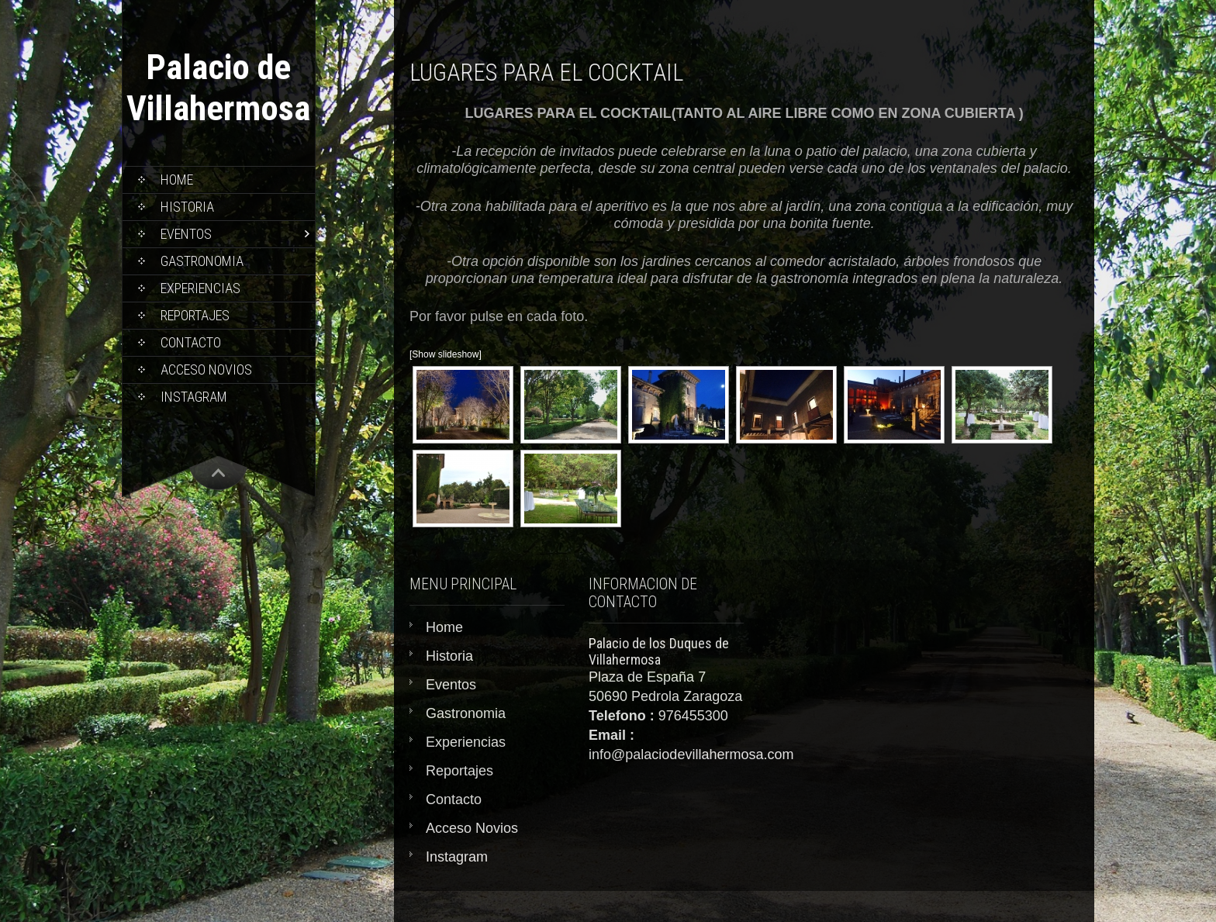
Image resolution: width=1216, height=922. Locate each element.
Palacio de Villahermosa (218, 88)
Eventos (186, 234)
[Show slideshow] (445, 354)
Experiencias (200, 288)
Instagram (194, 396)
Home (177, 179)
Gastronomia (202, 261)
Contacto (191, 342)
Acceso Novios (206, 369)
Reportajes (195, 315)
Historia (187, 207)
